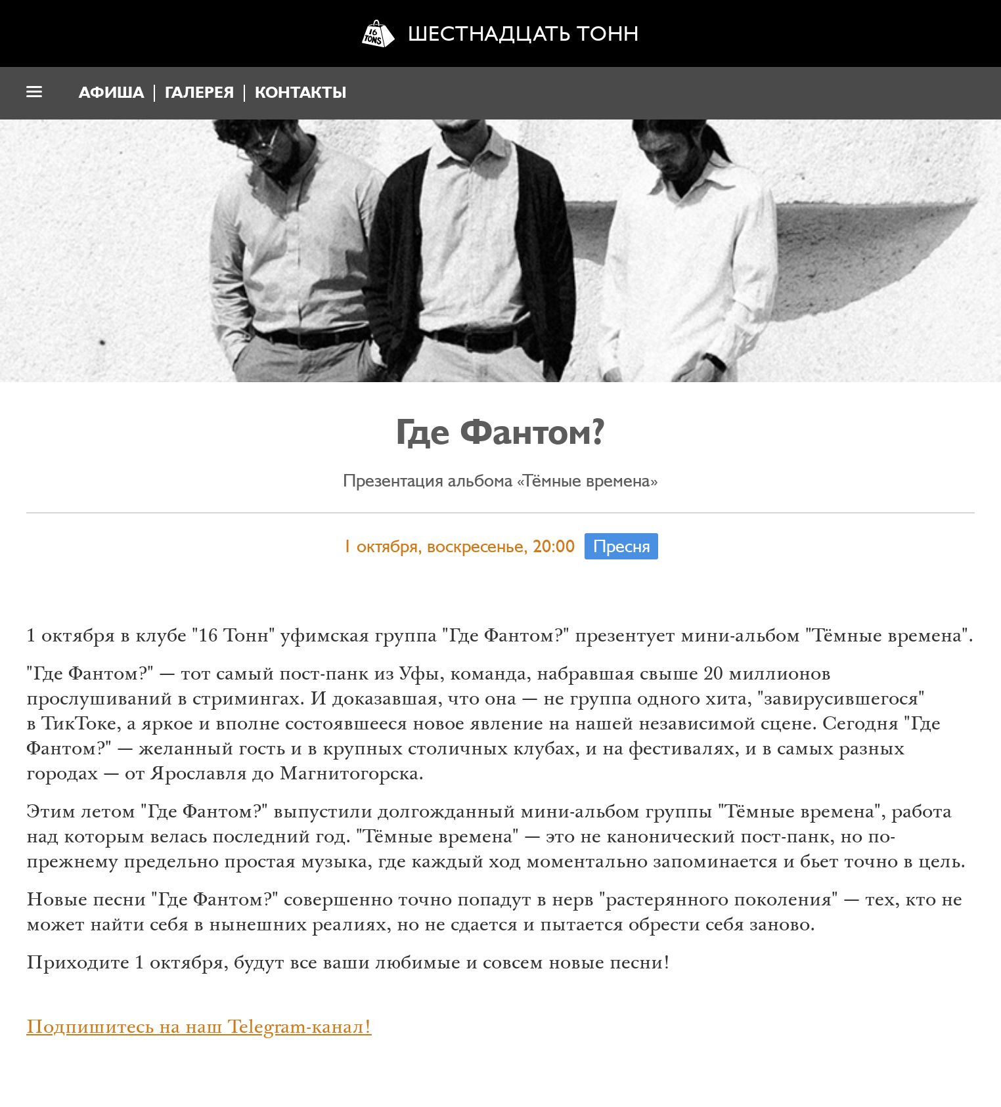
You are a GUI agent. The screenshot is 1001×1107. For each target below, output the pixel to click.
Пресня (621, 546)
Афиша (111, 93)
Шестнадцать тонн (523, 33)
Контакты (301, 93)
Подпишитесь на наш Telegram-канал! (199, 1029)
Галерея (199, 93)
